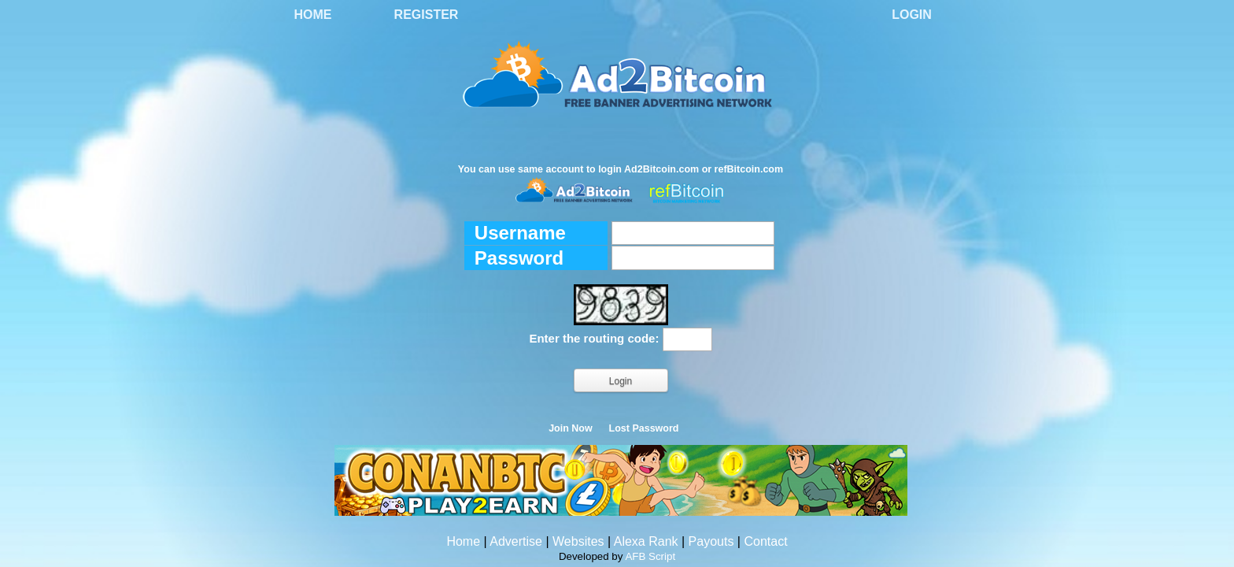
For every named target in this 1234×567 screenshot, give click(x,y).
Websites (578, 541)
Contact (765, 541)
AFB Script (650, 556)
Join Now (571, 428)
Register (426, 14)
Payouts (711, 541)
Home (313, 14)
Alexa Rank (646, 541)
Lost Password (644, 428)
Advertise (516, 541)
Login (912, 14)
